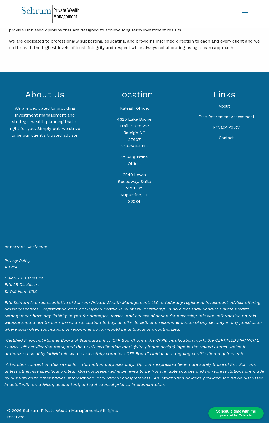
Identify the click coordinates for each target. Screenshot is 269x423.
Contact (226, 137)
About (224, 106)
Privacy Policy (226, 127)
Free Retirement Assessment (226, 116)
